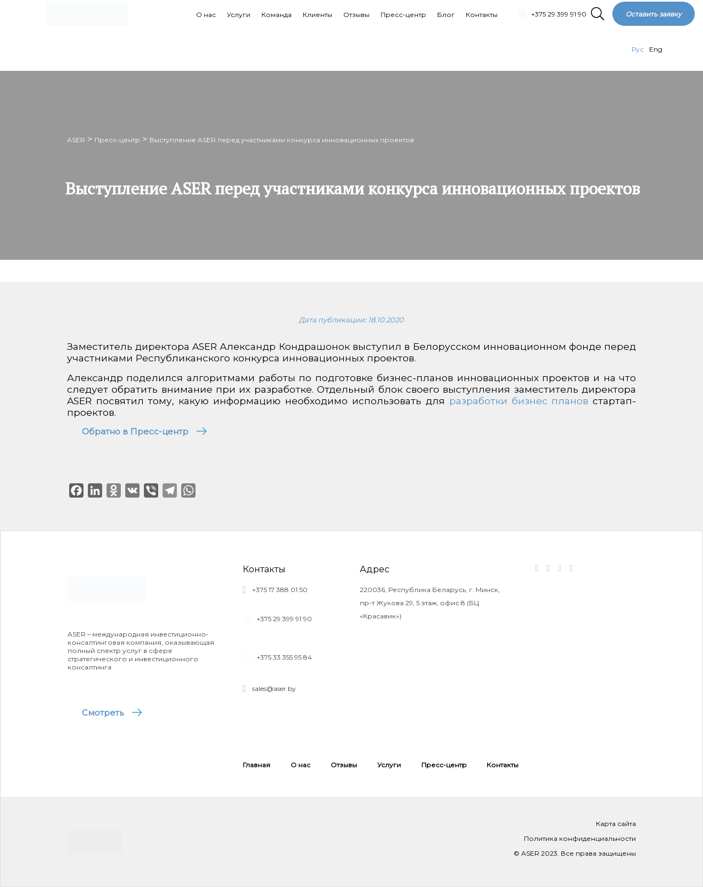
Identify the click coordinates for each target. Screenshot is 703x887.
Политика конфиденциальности (580, 838)
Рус (638, 49)
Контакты (502, 765)
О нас (300, 765)
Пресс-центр (444, 765)
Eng (655, 49)
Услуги (389, 765)
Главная (256, 765)
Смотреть (103, 712)
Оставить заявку (654, 14)
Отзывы (344, 765)
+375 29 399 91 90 (559, 14)
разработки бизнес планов (519, 400)
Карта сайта (616, 823)
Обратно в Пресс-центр (135, 431)
